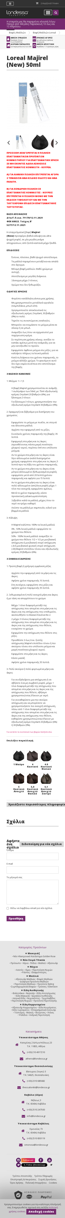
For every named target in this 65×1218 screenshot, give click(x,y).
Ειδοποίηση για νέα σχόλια (42, 844)
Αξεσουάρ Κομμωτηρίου (24, 1007)
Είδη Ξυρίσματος (20, 1009)
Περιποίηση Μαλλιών (25, 984)
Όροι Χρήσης (16, 1182)
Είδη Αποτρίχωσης (46, 993)
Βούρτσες (41, 1012)
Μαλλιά (42, 963)
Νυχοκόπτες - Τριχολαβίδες (41, 998)
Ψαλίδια (23, 1015)
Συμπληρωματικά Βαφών (23, 986)
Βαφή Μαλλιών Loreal (44, 32)
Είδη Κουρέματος (47, 1007)
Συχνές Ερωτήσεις (47, 1179)
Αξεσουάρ (52, 963)
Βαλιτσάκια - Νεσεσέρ (24, 993)
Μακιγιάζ (34, 953)
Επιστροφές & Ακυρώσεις (23, 1179)
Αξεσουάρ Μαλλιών (25, 979)
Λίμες (28, 969)
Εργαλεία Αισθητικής (42, 995)
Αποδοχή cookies (41, 1211)
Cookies (53, 1182)
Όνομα (10, 850)
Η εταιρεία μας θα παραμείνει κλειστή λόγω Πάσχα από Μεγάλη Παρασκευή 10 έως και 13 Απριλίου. (31, 24)
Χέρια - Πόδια (29, 963)
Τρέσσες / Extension (48, 986)
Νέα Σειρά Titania (34, 959)
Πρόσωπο (16, 963)
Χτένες (50, 1012)
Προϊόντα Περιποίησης (45, 1000)
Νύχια (34, 966)
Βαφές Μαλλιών (17, 32)
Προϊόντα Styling (45, 984)
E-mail (10, 864)
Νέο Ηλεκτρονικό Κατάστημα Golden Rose (34, 956)
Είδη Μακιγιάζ (23, 995)
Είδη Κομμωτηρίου (33, 1004)
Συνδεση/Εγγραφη (50, 3)
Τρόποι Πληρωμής (43, 1175)
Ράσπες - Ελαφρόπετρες (34, 972)
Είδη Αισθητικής (34, 990)
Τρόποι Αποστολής (22, 1175)
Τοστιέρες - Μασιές (24, 1012)
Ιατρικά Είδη (19, 998)
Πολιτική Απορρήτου (36, 1182)
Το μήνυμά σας (14, 877)
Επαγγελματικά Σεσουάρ (43, 1009)
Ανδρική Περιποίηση (39, 1015)
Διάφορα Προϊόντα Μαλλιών (34, 981)
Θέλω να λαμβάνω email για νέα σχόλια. (31, 908)
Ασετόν (19, 969)
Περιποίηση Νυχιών (42, 969)
